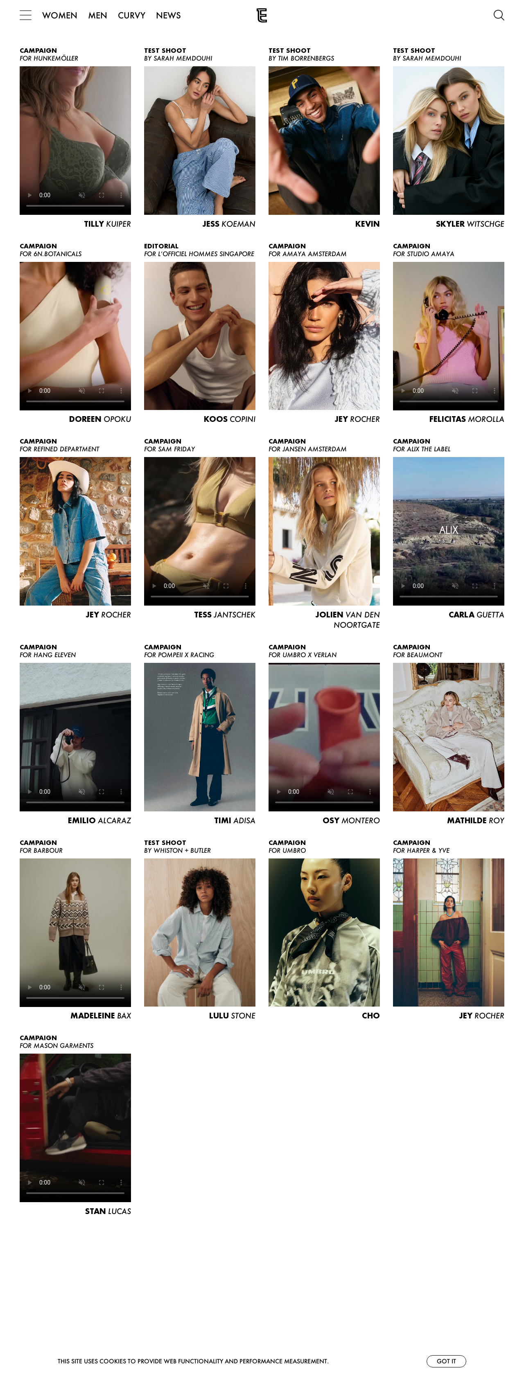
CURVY (131, 15)
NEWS (168, 15)
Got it (446, 1361)
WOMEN (59, 15)
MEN (97, 15)
